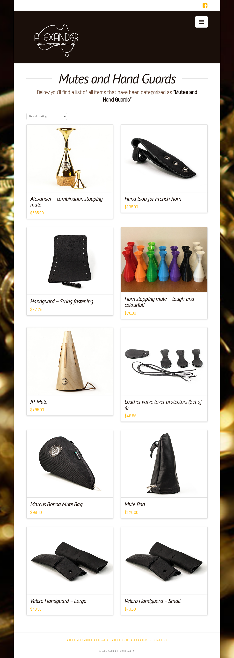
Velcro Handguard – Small (152, 601)
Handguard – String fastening (61, 301)
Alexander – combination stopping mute (66, 201)
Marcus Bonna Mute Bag (56, 504)
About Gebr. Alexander (129, 640)
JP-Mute (38, 401)
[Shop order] (46, 116)
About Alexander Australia (88, 640)
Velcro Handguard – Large (58, 601)
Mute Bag (134, 504)
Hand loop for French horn (152, 198)
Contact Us (158, 640)
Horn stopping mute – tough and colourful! (159, 302)
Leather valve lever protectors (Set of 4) (163, 404)
